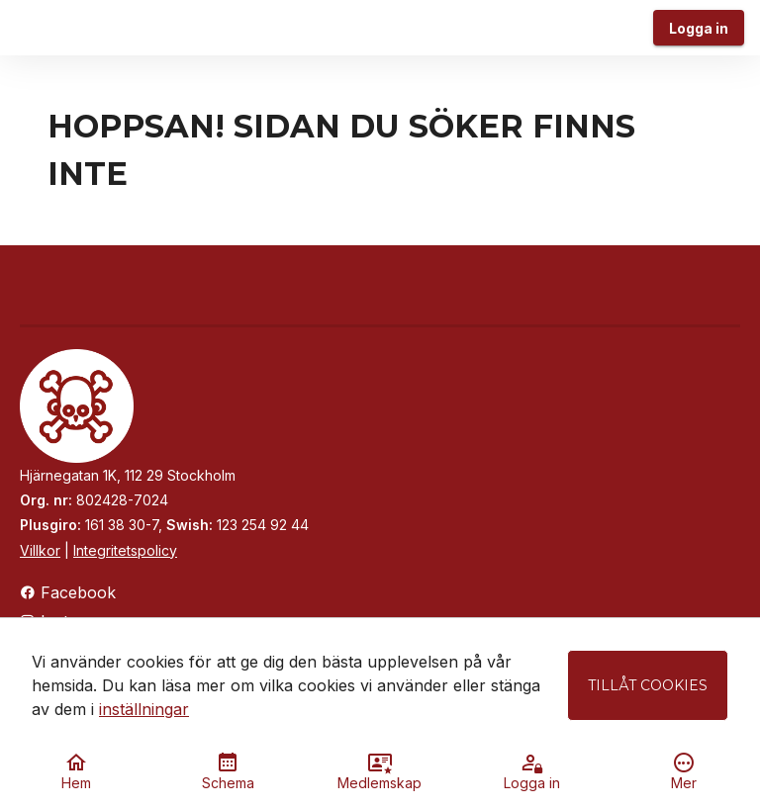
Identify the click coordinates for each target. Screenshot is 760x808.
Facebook (68, 592)
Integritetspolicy (125, 550)
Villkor (40, 550)
